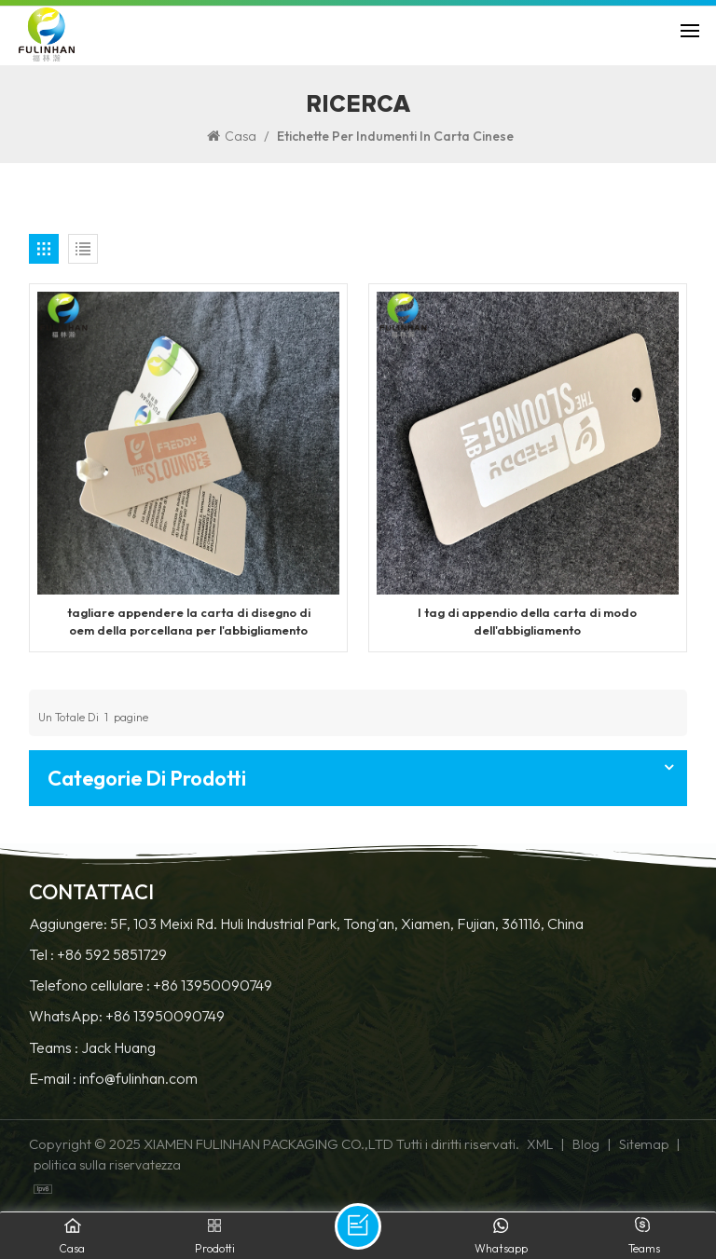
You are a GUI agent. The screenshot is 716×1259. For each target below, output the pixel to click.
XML (540, 1144)
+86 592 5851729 (112, 955)
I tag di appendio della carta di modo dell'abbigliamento (527, 621)
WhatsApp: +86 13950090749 (127, 1016)
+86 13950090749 (212, 985)
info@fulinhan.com (138, 1079)
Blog (585, 1144)
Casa (231, 136)
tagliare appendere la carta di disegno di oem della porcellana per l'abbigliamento (188, 621)
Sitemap (643, 1144)
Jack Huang (118, 1048)
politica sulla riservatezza (107, 1164)
